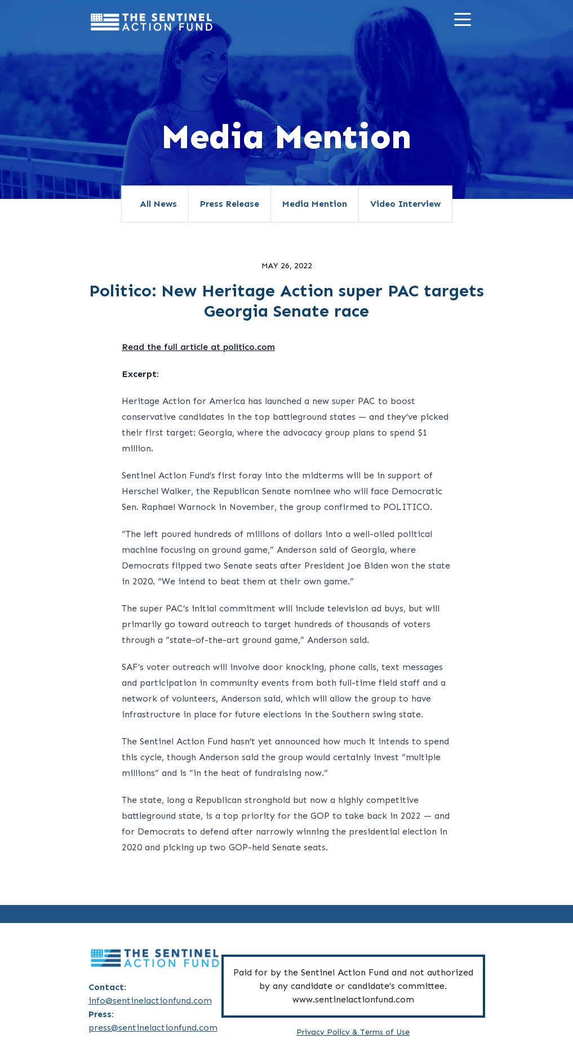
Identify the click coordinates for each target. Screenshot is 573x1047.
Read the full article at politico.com (198, 346)
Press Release (229, 203)
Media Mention (314, 203)
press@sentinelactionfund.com (152, 1027)
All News (158, 203)
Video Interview (405, 203)
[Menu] (465, 22)
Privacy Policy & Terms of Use (353, 1032)
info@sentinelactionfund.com (150, 1000)
